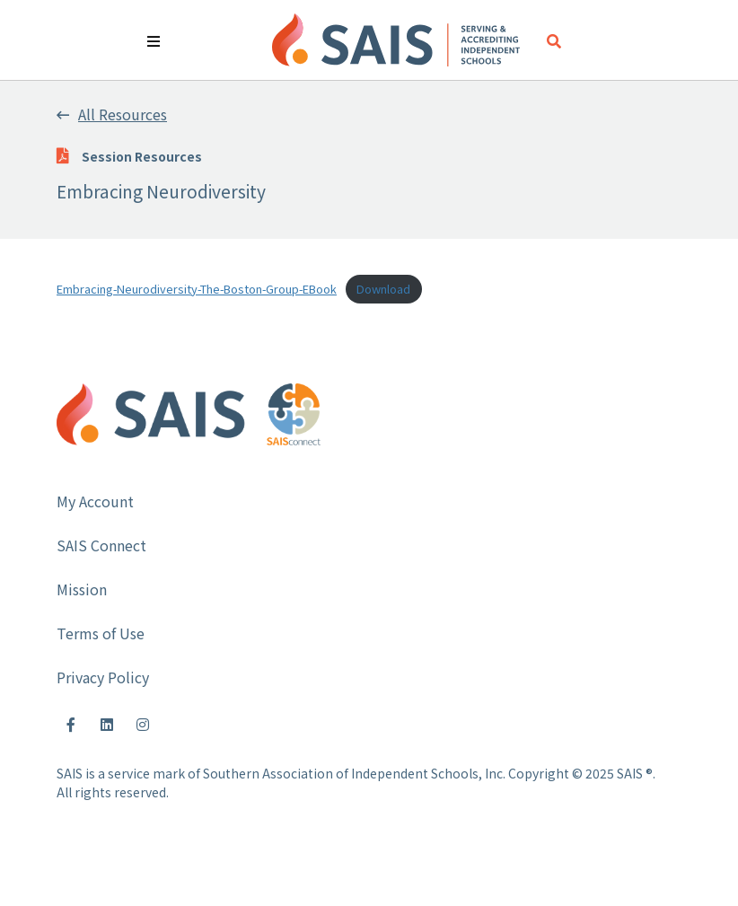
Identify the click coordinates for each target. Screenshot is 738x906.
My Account (95, 501)
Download (383, 288)
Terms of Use (101, 633)
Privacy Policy (103, 677)
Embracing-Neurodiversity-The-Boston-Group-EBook (197, 288)
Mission (82, 589)
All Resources (112, 114)
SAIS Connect (101, 545)
